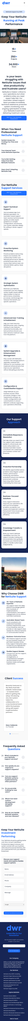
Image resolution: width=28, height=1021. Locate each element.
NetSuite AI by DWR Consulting (12, 974)
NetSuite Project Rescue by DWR (12, 976)
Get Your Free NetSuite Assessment (14, 118)
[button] (24, 3)
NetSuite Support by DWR (10, 988)
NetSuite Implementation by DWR (13, 982)
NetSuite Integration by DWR (11, 978)
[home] (5, 3)
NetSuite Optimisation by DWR (12, 980)
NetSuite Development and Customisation (11, 985)
